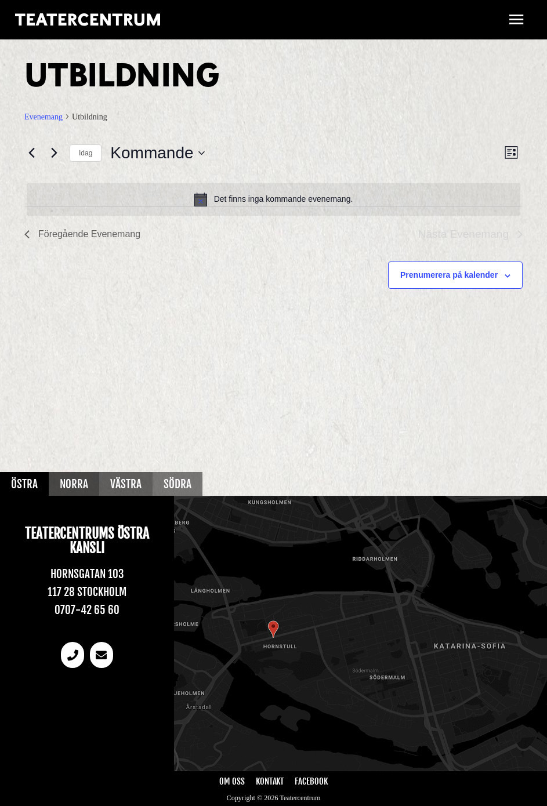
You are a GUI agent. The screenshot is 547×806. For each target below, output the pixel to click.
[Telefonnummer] (72, 655)
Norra (74, 484)
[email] (101, 655)
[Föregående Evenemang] (31, 153)
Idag (85, 153)
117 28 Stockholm (87, 592)
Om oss (232, 781)
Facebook (311, 781)
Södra (177, 484)
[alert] (273, 199)
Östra (24, 484)
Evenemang (43, 116)
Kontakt (270, 781)
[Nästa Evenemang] (54, 153)
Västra (126, 484)
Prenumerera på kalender (449, 274)
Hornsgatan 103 (87, 574)
